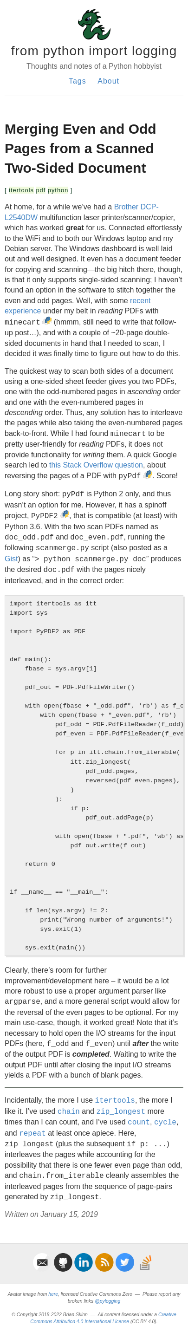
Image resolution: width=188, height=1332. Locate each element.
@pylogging (107, 1301)
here (53, 1294)
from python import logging (94, 51)
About (108, 81)
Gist (11, 559)
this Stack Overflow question (96, 465)
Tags (77, 81)
